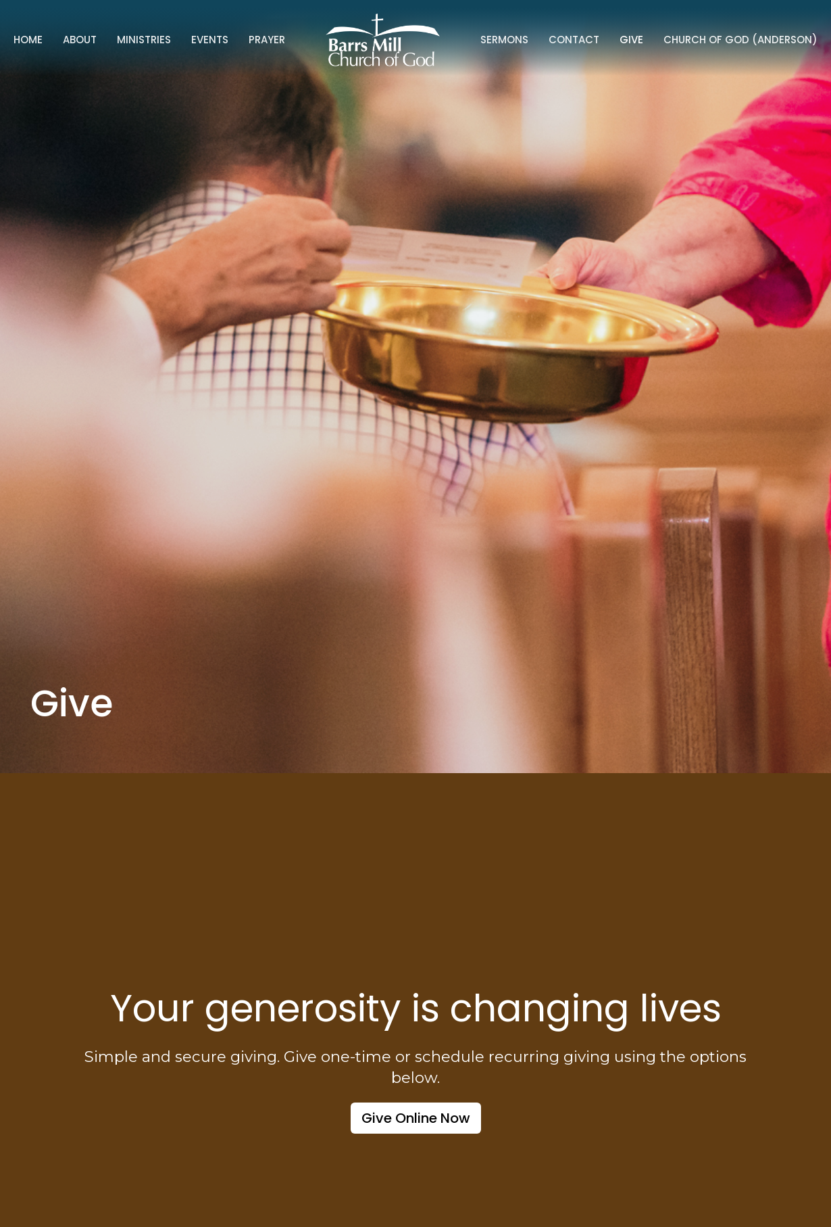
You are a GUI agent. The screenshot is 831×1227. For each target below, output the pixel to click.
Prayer (267, 39)
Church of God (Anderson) (740, 39)
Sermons (504, 39)
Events (209, 39)
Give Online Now (415, 1118)
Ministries (144, 39)
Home (28, 39)
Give (631, 39)
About (80, 39)
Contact (574, 39)
